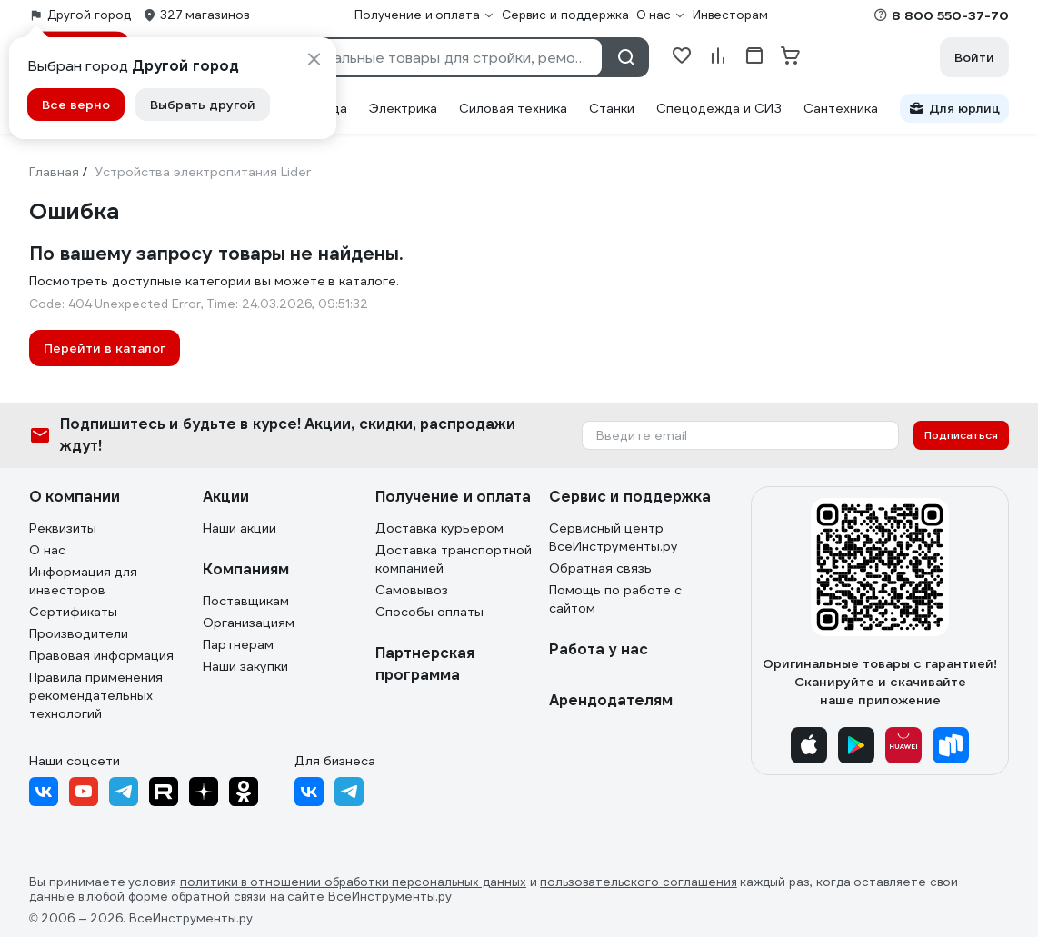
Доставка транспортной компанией (453, 559)
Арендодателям (611, 700)
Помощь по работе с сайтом (615, 599)
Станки (611, 108)
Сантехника (840, 108)
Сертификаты (73, 611)
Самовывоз (411, 590)
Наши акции (239, 528)
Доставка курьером (439, 528)
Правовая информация (101, 655)
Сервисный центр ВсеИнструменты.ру (613, 537)
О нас (47, 550)
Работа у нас (598, 649)
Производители (78, 633)
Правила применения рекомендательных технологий (96, 695)
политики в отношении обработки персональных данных (353, 882)
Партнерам (238, 644)
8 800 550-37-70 (950, 15)
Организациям (248, 622)
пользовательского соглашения (638, 882)
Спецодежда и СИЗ (719, 108)
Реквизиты (62, 528)
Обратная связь (600, 568)
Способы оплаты (429, 611)
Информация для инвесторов (83, 580)
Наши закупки (245, 666)
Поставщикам (246, 601)
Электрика (403, 108)
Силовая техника (513, 108)
